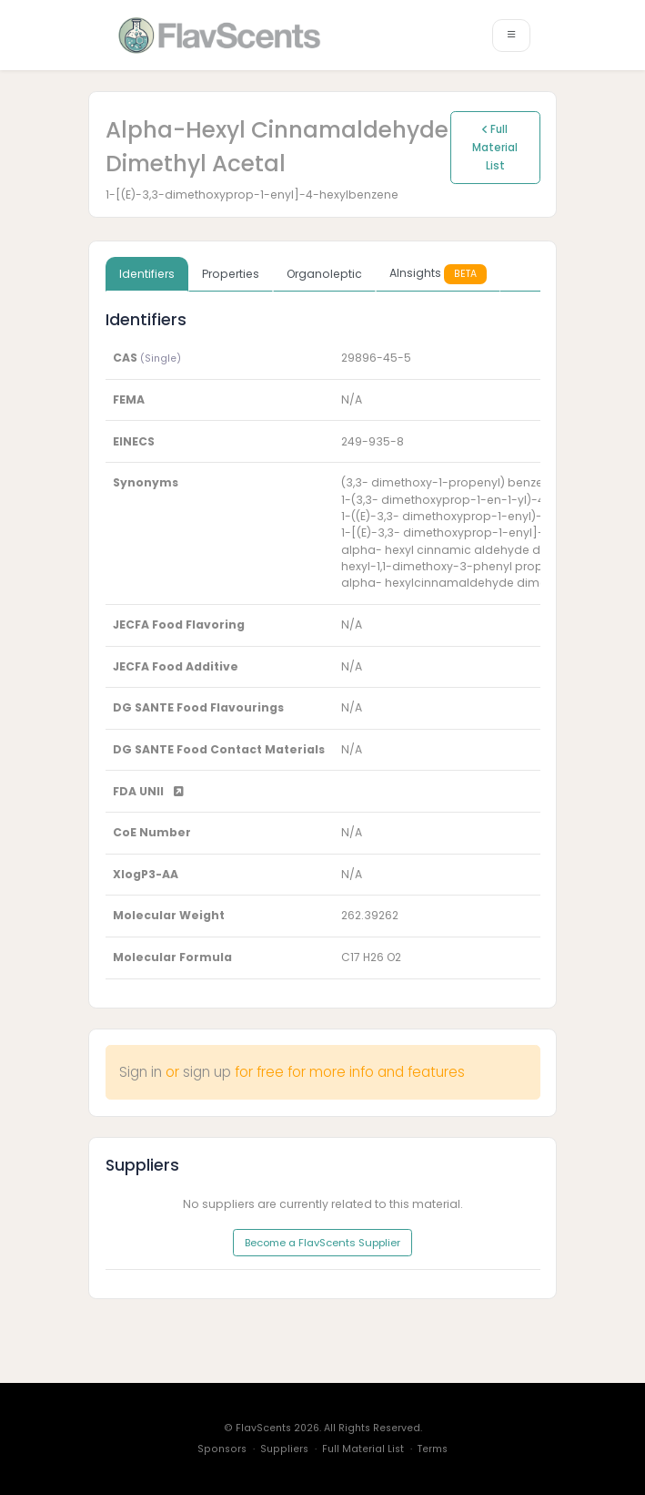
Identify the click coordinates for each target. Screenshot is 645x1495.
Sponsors (222, 1449)
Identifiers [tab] (147, 274)
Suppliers (284, 1449)
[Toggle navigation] (511, 35)
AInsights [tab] (438, 273)
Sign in (140, 1071)
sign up (207, 1071)
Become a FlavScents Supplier (322, 1242)
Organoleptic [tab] (324, 274)
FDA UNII (148, 791)
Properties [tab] (230, 274)
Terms (433, 1449)
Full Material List (495, 147)
